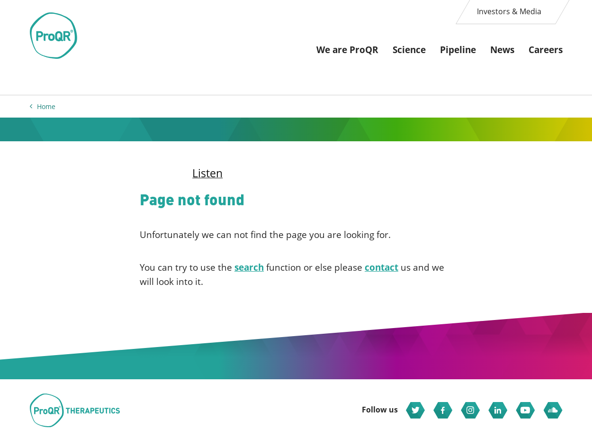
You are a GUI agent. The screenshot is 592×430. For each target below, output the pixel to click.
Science (409, 50)
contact (381, 267)
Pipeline (458, 50)
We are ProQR (347, 50)
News (502, 50)
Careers (546, 50)
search (249, 267)
